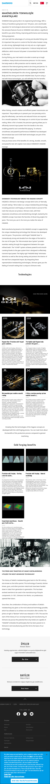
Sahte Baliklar (29, 727)
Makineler (6, 724)
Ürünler (6, 720)
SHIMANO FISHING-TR (5, 704)
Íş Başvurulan (29, 738)
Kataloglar (7, 740)
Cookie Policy (7, 774)
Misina (6, 727)
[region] (25, 767)
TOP (25, 699)
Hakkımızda (8, 734)
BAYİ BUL (35, 3)
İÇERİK (15, 704)
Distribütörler (7, 743)
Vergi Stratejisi (30, 740)
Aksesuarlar (29, 730)
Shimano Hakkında (9, 738)
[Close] (46, 754)
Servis (6, 747)
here (30, 756)
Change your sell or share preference (14, 777)
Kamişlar (28, 724)
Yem (5, 730)
